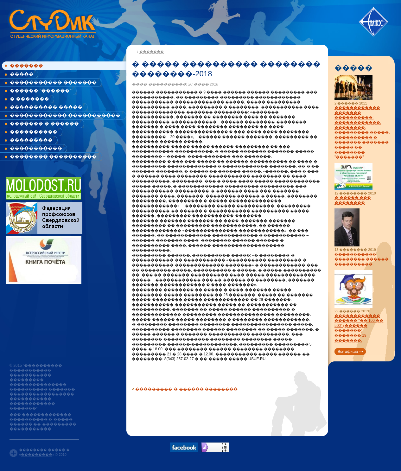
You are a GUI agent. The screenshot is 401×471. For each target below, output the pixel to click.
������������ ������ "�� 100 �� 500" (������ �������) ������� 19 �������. (358, 328)
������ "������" (41, 90)
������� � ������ (44, 123)
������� (26, 65)
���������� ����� (46, 107)
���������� (33, 131)
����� (22, 74)
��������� (31, 140)
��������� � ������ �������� (186, 389)
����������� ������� (53, 82)
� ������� (29, 98)
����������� (36, 148)
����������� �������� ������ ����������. (361, 259)
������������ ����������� (65, 115)
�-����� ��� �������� (352, 200)
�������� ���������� (53, 156)
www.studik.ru (51, 22)
